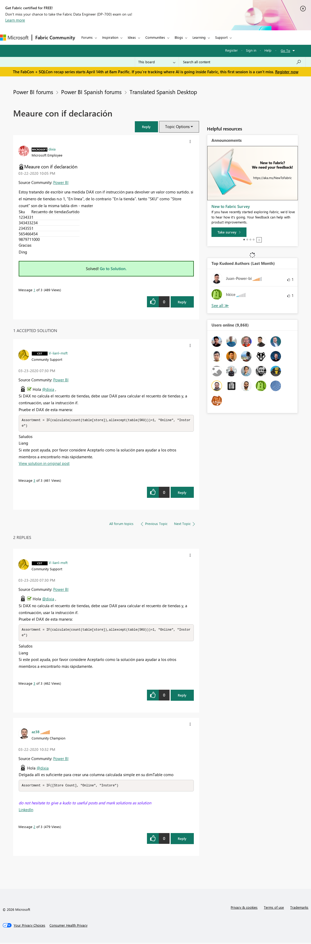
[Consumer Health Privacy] (68, 926)
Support (221, 37)
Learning (199, 37)
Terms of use (274, 908)
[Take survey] (228, 232)
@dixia (48, 389)
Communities (155, 37)
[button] (146, 126)
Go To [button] (285, 50)
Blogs (179, 37)
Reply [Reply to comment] (182, 493)
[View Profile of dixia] (52, 149)
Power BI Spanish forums (91, 91)
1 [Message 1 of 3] (34, 290)
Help (267, 50)
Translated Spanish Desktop (163, 91)
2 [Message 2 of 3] (34, 828)
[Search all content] (242, 62)
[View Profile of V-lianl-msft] (58, 353)
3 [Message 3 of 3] (34, 481)
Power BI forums (33, 91)
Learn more (15, 20)
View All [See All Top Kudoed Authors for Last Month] (220, 306)
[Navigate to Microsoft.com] (14, 38)
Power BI (60, 182)
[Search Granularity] (157, 62)
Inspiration (110, 37)
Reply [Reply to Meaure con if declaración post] (182, 302)
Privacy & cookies (244, 908)
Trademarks (299, 908)
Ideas (132, 37)
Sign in (251, 50)
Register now (286, 71)
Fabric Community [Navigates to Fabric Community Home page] (55, 37)
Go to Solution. (113, 268)
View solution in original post (44, 463)
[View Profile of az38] (36, 732)
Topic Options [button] (177, 126)
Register (231, 50)
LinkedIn (26, 811)
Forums (87, 37)
